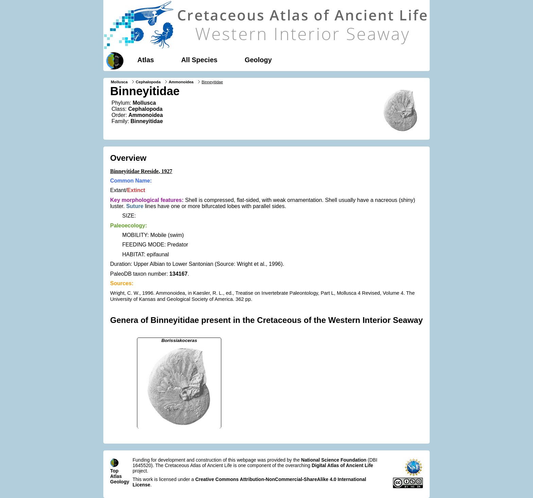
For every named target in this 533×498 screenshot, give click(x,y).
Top (114, 471)
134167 (178, 274)
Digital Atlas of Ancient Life (342, 465)
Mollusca (119, 82)
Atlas (145, 60)
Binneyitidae (147, 121)
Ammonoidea (181, 82)
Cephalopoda (148, 82)
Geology (258, 60)
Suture (134, 206)
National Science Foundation (333, 460)
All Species (199, 60)
